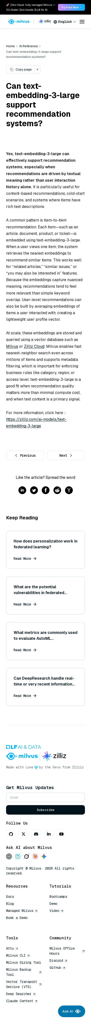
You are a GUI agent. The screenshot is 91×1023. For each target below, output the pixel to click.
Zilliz (78, 767)
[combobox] (64, 21)
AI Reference (28, 46)
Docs (10, 896)
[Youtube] (61, 834)
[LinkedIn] (49, 834)
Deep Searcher (21, 994)
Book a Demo (16, 918)
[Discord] (36, 834)
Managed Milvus (22, 910)
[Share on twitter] (34, 490)
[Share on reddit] (57, 490)
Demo (53, 903)
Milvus (12, 346)
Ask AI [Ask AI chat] (71, 1011)
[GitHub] (11, 834)
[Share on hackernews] (69, 490)
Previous (25, 455)
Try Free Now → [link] (71, 7)
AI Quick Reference (23, 925)
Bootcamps (58, 896)
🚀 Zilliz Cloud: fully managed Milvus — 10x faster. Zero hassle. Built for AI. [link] (30, 7)
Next (66, 455)
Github (58, 967)
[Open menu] (82, 22)
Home (10, 46)
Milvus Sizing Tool (23, 962)
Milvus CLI (18, 955)
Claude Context (22, 1001)
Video (57, 910)
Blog (10, 903)
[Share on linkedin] (22, 490)
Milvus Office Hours (67, 951)
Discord (58, 960)
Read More (25, 558)
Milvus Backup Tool (24, 972)
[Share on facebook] (46, 490)
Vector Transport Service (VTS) (24, 984)
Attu (12, 948)
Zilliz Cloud (34, 346)
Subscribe (45, 810)
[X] (23, 834)
